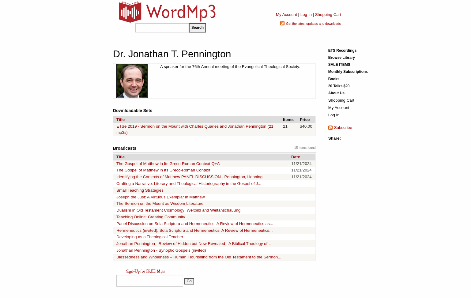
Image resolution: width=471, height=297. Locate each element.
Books (334, 79)
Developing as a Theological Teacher (149, 237)
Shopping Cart (328, 14)
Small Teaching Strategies (140, 190)
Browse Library (341, 57)
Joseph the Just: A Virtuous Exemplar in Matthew (160, 197)
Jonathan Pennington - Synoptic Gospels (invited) (161, 250)
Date (295, 157)
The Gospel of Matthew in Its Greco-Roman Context (163, 170)
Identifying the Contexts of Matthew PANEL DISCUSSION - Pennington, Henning (189, 177)
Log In (306, 14)
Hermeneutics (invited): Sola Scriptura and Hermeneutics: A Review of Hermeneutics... (194, 230)
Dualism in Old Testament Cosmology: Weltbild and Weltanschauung (178, 210)
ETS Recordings (342, 50)
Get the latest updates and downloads (313, 23)
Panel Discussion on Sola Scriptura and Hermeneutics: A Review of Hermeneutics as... (194, 223)
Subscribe (343, 127)
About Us (336, 93)
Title (120, 119)
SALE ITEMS (339, 64)
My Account (286, 14)
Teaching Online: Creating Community (150, 217)
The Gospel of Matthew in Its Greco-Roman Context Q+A (168, 163)
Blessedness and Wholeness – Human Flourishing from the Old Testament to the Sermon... (198, 257)
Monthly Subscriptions (348, 72)
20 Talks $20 (339, 86)
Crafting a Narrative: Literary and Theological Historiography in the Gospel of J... (188, 183)
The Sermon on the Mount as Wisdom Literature (159, 203)
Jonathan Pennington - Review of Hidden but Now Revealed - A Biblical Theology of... (193, 243)
